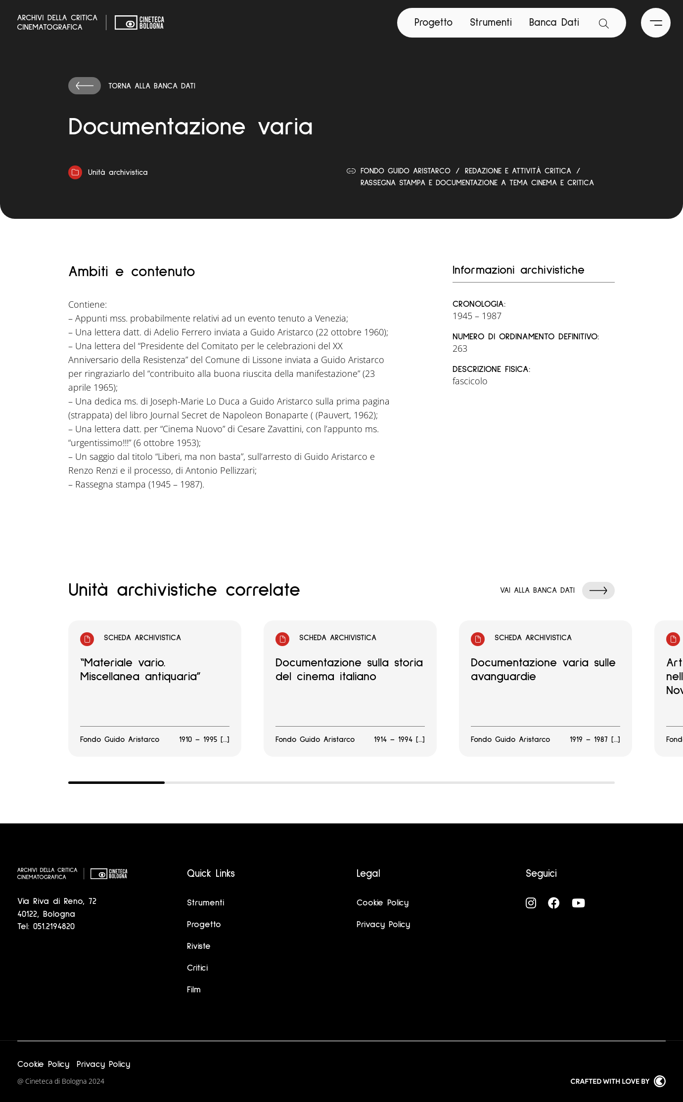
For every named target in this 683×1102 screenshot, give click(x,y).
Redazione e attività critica (518, 171)
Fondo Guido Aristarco (406, 171)
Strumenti (491, 22)
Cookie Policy (383, 902)
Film (194, 989)
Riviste (199, 946)
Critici (197, 968)
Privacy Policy (383, 924)
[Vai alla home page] (91, 23)
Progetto (433, 22)
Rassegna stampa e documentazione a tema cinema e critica (477, 183)
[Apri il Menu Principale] (656, 23)
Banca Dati (554, 22)
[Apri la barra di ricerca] (604, 23)
